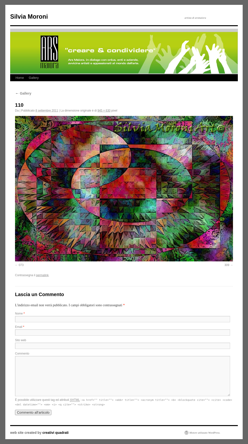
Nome (20, 313)
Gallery (34, 78)
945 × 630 (104, 110)
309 (227, 265)
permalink (42, 275)
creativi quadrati (55, 433)
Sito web (20, 340)
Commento (22, 353)
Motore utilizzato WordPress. (204, 432)
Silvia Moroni (29, 16)
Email (19, 327)
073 (21, 265)
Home (20, 78)
